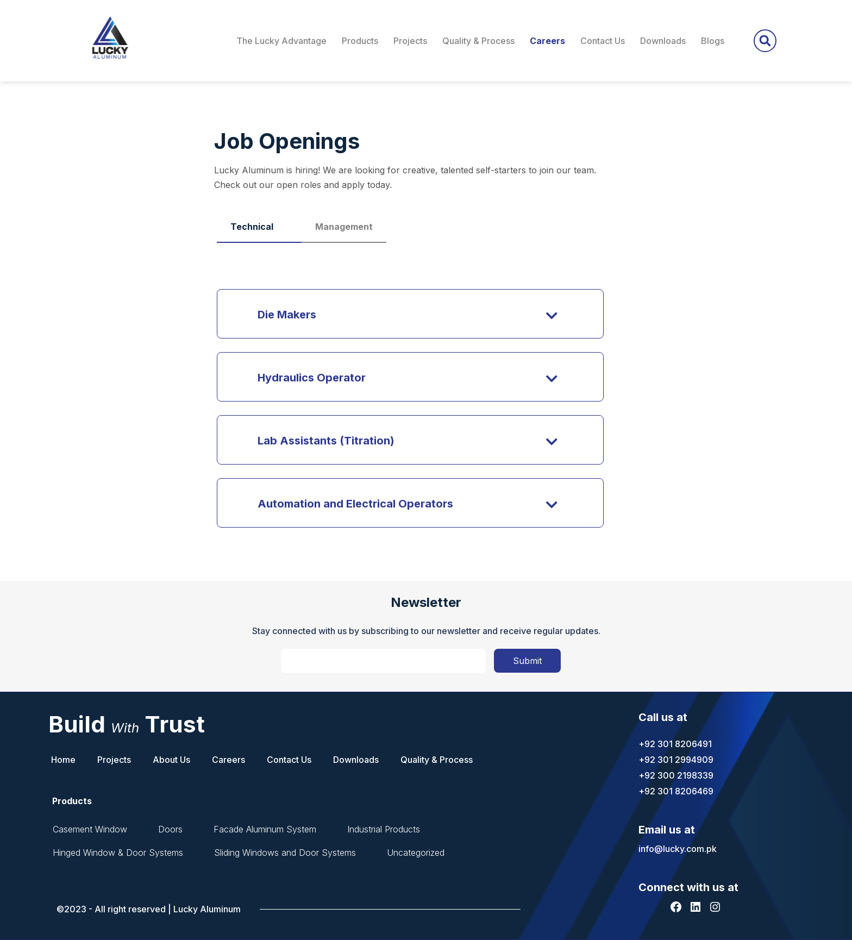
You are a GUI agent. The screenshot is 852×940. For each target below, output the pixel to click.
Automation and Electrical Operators (355, 503)
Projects (410, 40)
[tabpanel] (458, 254)
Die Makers (287, 314)
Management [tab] (344, 226)
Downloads (663, 40)
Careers (547, 40)
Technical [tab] (251, 226)
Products (360, 40)
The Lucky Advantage (281, 40)
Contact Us (602, 40)
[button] (410, 314)
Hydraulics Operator (312, 377)
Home (63, 759)
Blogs (712, 40)
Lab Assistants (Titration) (326, 440)
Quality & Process (478, 40)
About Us (171, 759)
